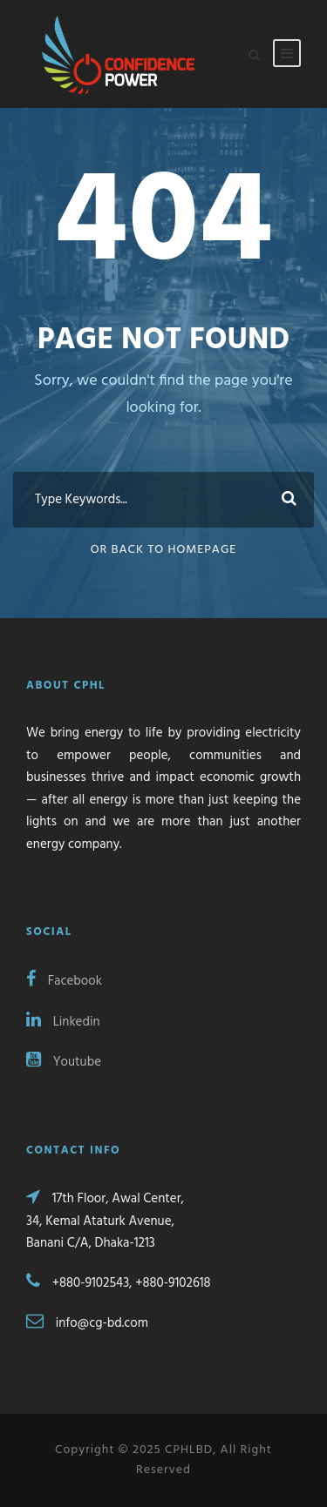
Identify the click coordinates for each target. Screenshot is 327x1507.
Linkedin (63, 1022)
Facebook (64, 981)
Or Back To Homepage (164, 550)
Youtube (63, 1062)
